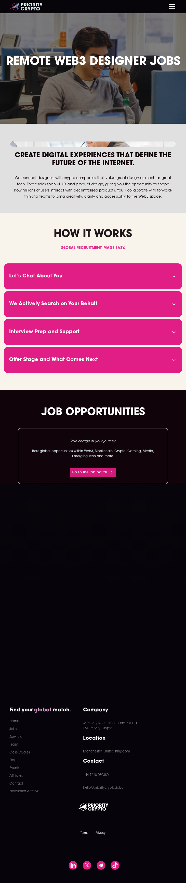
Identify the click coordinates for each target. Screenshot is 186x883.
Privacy (100, 833)
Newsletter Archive (24, 791)
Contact (16, 783)
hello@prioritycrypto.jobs (103, 787)
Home (14, 721)
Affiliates (16, 775)
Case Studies (19, 752)
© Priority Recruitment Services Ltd (110, 723)
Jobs (13, 729)
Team (13, 744)
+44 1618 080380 (96, 775)
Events (14, 768)
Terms (84, 833)
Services (15, 737)
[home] (26, 6)
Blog (13, 760)
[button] (171, 7)
